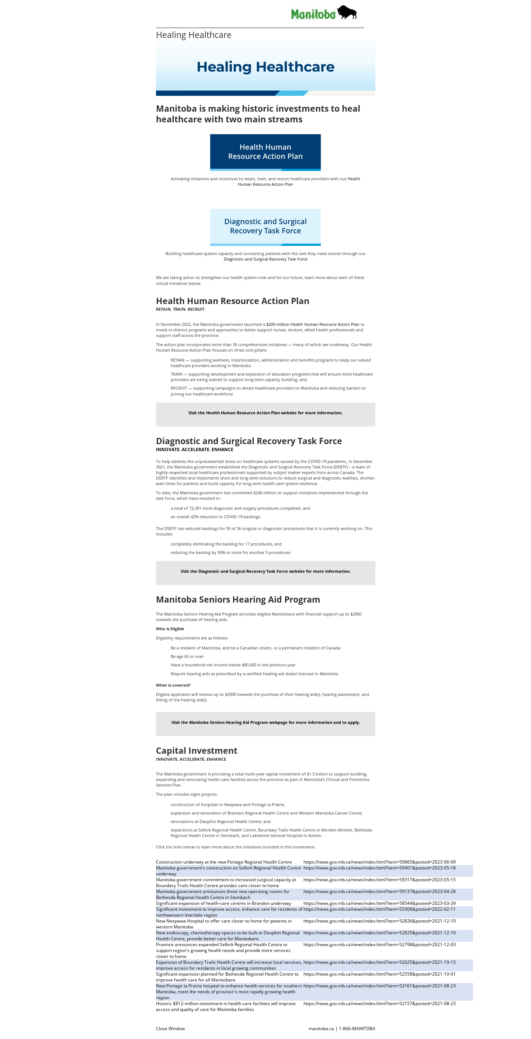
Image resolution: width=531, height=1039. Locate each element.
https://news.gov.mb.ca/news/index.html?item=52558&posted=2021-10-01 (379, 974)
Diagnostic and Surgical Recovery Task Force (266, 259)
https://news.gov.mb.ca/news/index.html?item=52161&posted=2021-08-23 (379, 986)
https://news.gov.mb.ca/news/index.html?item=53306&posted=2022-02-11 (379, 909)
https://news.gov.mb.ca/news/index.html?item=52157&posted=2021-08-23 (379, 1003)
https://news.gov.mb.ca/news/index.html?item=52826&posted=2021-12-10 (379, 921)
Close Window (170, 1028)
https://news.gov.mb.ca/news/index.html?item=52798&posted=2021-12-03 (379, 944)
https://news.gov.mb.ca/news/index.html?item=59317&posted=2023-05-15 (379, 879)
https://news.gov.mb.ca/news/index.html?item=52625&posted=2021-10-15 (379, 962)
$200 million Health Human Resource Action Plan (313, 324)
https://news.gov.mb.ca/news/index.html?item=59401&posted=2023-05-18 (379, 868)
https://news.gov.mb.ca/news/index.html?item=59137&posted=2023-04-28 (379, 891)
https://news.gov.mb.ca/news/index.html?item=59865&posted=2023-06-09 (379, 862)
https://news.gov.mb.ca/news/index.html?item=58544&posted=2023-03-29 (379, 903)
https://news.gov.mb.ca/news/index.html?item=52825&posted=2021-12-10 (379, 933)
